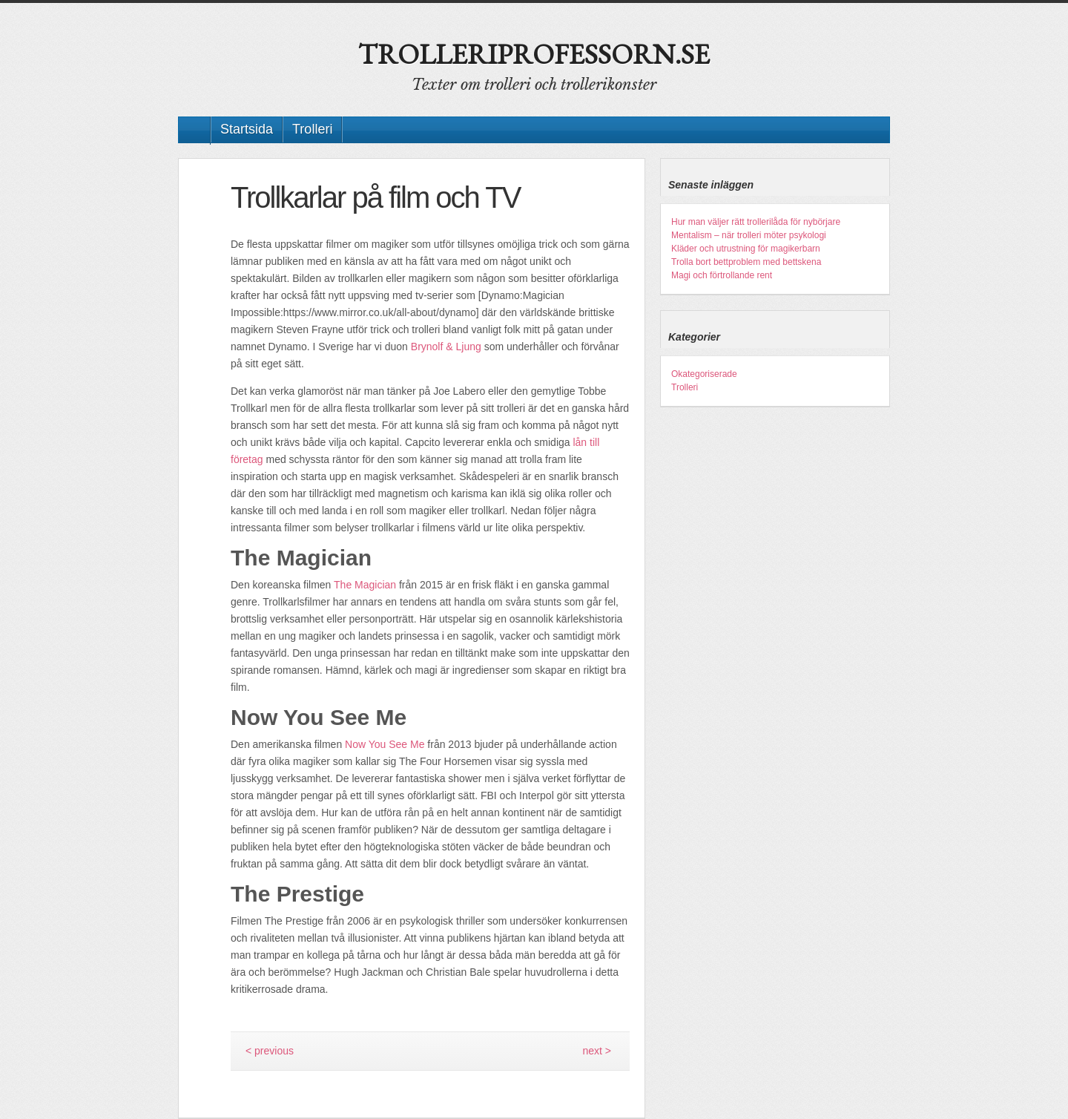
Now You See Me (384, 744)
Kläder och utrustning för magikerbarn (745, 248)
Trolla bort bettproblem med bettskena (746, 262)
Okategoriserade (704, 374)
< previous (269, 1051)
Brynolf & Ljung (446, 346)
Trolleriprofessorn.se (534, 54)
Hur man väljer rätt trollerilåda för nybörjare (755, 222)
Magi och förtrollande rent (721, 275)
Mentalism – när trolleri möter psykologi (748, 235)
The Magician (365, 585)
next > (596, 1051)
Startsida (246, 129)
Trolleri (312, 129)
